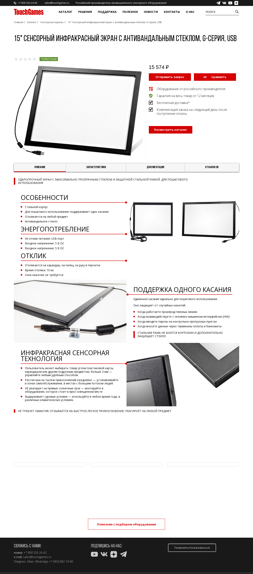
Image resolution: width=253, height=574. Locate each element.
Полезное (130, 12)
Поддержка (107, 12)
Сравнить (215, 77)
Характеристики (96, 167)
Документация (155, 167)
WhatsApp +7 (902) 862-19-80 (54, 561)
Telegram (19, 561)
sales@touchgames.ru (37, 557)
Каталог (65, 12)
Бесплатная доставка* (173, 103)
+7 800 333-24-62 (35, 552)
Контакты (172, 12)
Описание (39, 167)
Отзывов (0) (212, 167)
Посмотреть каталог (170, 130)
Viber (30, 561)
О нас (190, 12)
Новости (151, 12)
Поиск (210, 12)
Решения (85, 12)
